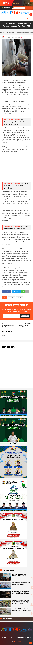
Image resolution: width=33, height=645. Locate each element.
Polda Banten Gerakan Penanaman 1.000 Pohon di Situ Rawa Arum (21, 584)
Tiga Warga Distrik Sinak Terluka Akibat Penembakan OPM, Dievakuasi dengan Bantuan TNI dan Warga (20, 602)
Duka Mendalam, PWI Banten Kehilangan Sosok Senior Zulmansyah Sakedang (21, 592)
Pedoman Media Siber (20, 638)
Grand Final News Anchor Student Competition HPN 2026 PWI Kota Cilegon (21, 575)
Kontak (11, 638)
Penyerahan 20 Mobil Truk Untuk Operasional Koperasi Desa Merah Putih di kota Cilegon (22, 610)
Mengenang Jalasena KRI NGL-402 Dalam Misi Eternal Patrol (16, 185)
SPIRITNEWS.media (17, 641)
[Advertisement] (16, 168)
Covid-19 (11, 298)
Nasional (19, 298)
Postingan (14, 8)
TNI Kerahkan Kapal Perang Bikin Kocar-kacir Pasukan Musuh (16, 122)
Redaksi (29, 638)
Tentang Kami (5, 638)
